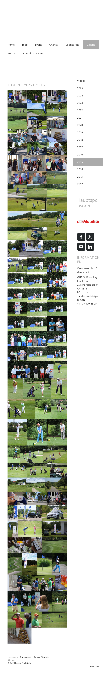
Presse (11, 53)
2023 (80, 103)
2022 (80, 110)
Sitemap (11, 660)
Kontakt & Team (33, 53)
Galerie (91, 44)
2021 (80, 117)
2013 (80, 176)
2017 (80, 147)
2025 (80, 88)
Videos (81, 80)
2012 (80, 184)
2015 (80, 162)
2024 (80, 95)
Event (38, 44)
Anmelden (94, 666)
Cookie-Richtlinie (41, 657)
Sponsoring (72, 44)
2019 (80, 132)
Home (11, 44)
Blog (25, 44)
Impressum (13, 657)
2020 (80, 125)
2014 (80, 169)
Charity (53, 44)
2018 (80, 139)
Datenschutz (26, 657)
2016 (80, 154)
